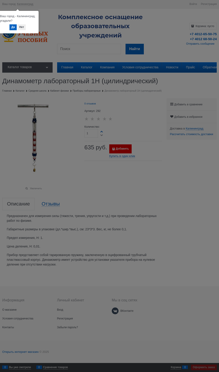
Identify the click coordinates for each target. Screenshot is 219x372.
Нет (21, 27)
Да (13, 27)
